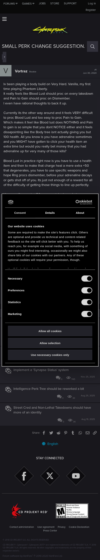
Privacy (61, 527)
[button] (4, 18)
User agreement (45, 527)
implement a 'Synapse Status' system (41, 370)
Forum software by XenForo (33, 556)
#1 (90, 71)
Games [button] (27, 3)
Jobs (42, 3)
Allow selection (50, 342)
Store (54, 3)
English (50, 444)
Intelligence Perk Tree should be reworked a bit (48, 389)
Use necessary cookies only (50, 355)
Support (70, 3)
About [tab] (80, 212)
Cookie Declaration (79, 527)
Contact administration (22, 527)
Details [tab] (50, 212)
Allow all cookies (50, 331)
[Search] (92, 46)
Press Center (50, 530)
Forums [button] (9, 3)
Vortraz (21, 71)
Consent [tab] (20, 212)
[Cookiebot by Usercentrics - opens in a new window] (75, 202)
